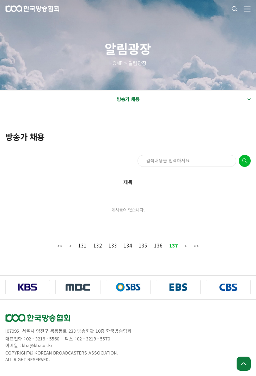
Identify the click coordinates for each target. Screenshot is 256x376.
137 (173, 245)
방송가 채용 (183, 99)
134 (128, 245)
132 (97, 245)
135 (143, 245)
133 (113, 245)
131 (82, 245)
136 (158, 245)
